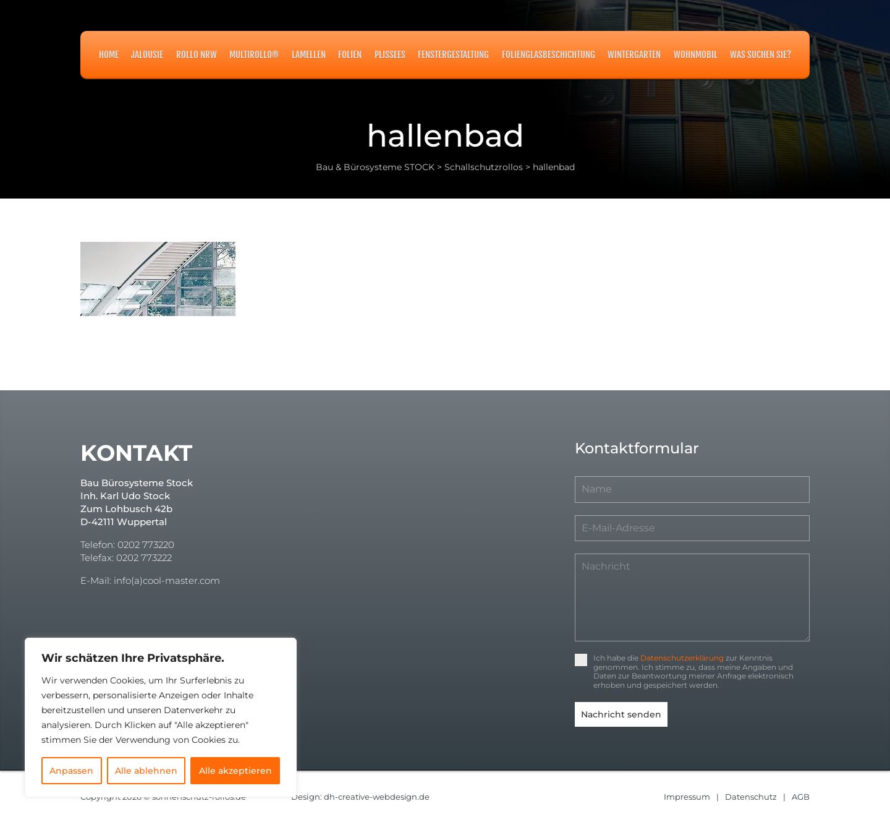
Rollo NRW (196, 55)
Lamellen (309, 55)
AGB (801, 796)
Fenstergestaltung (453, 55)
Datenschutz (751, 796)
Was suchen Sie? (760, 55)
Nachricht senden (621, 714)
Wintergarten (634, 55)
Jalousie (147, 55)
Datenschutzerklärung (682, 657)
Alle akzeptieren (235, 770)
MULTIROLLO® (254, 55)
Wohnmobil (696, 55)
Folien (350, 55)
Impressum (687, 796)
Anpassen (71, 770)
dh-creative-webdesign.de (377, 796)
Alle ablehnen (146, 770)
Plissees (390, 55)
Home (109, 55)
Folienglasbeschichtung (548, 55)
